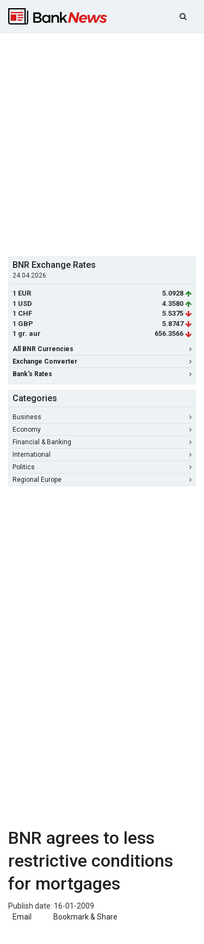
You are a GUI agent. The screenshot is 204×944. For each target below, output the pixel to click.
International (102, 454)
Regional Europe (102, 479)
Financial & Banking (102, 442)
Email (21, 916)
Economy (102, 429)
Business (102, 417)
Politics (102, 467)
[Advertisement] (102, 143)
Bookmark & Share (85, 916)
